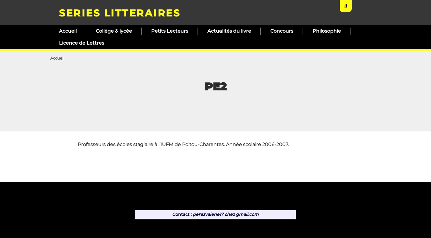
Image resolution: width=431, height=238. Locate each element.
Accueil (68, 31)
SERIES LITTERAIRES (119, 13)
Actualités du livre (229, 31)
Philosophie (326, 31)
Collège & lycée (114, 31)
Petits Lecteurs (169, 31)
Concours (281, 31)
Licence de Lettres (81, 43)
